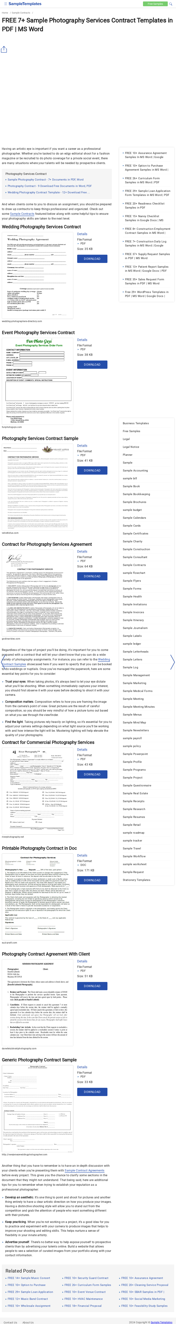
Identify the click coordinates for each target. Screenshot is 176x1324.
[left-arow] (3, 662)
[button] (170, 3)
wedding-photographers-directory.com (22, 321)
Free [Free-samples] (155, 3)
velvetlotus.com (10, 533)
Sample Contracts (21, 12)
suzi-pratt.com (9, 943)
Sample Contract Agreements (84, 1170)
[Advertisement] (88, 61)
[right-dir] (172, 662)
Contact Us (10, 1322)
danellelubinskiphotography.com (19, 1048)
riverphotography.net (13, 837)
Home (5, 12)
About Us (28, 1322)
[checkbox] (5, 3)
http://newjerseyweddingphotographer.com (24, 1154)
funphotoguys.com (12, 427)
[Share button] (4, 49)
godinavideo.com (11, 639)
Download (92, 259)
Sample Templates (161, 1322)
